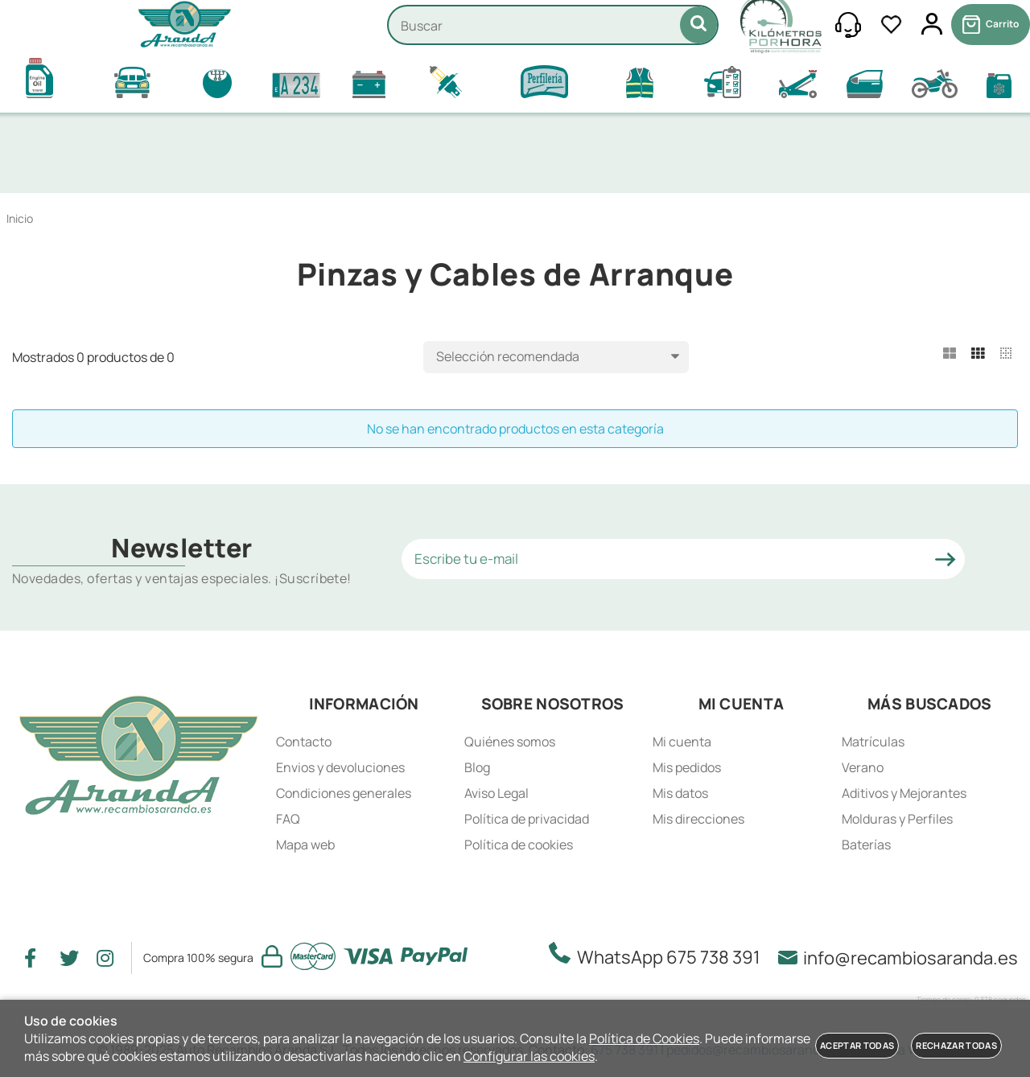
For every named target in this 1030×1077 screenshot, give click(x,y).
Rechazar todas (956, 1045)
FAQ (288, 819)
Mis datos (680, 793)
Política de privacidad (526, 819)
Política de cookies (518, 844)
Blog (477, 767)
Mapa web (305, 844)
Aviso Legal (496, 793)
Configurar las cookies (529, 1056)
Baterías (866, 844)
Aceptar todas (857, 1045)
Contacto (304, 741)
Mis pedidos (687, 767)
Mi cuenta (682, 741)
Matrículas (873, 741)
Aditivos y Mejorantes (904, 793)
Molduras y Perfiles (897, 819)
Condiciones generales (343, 793)
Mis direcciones (698, 819)
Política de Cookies (644, 1038)
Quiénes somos (509, 741)
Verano (863, 767)
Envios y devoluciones (340, 767)
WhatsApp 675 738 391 (659, 955)
